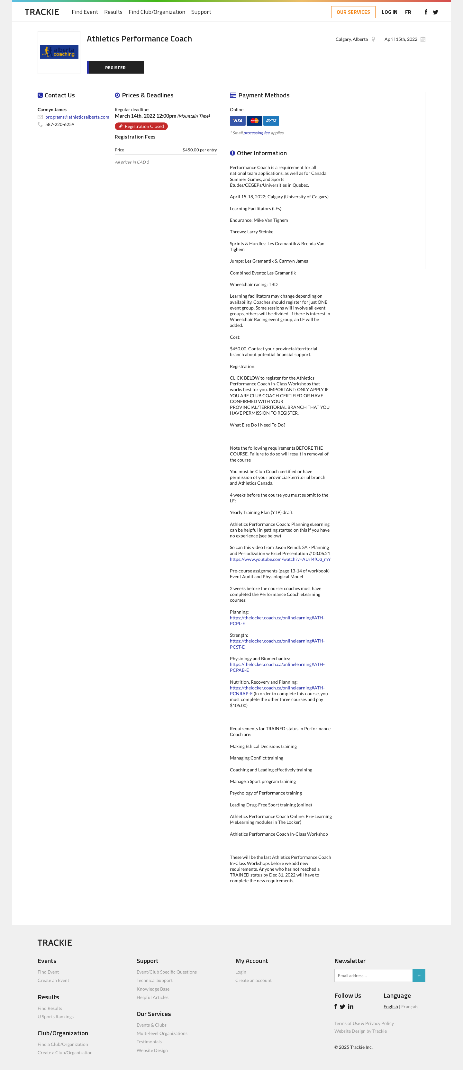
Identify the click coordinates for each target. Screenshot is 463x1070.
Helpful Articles (152, 997)
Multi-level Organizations (162, 1033)
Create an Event (53, 980)
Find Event (85, 12)
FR (408, 12)
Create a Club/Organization (65, 1052)
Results (113, 12)
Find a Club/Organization (63, 1044)
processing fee (256, 132)
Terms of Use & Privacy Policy (364, 1023)
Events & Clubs (152, 1025)
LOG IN (389, 12)
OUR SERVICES (353, 12)
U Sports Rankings (56, 1016)
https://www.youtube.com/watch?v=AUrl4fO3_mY (280, 559)
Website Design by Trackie (360, 1031)
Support (201, 12)
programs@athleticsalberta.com (77, 117)
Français (409, 1006)
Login (240, 972)
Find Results (50, 1008)
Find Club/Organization (157, 12)
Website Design (152, 1050)
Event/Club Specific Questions (167, 972)
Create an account (253, 980)
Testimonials (149, 1041)
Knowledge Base (153, 989)
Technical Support (155, 980)
